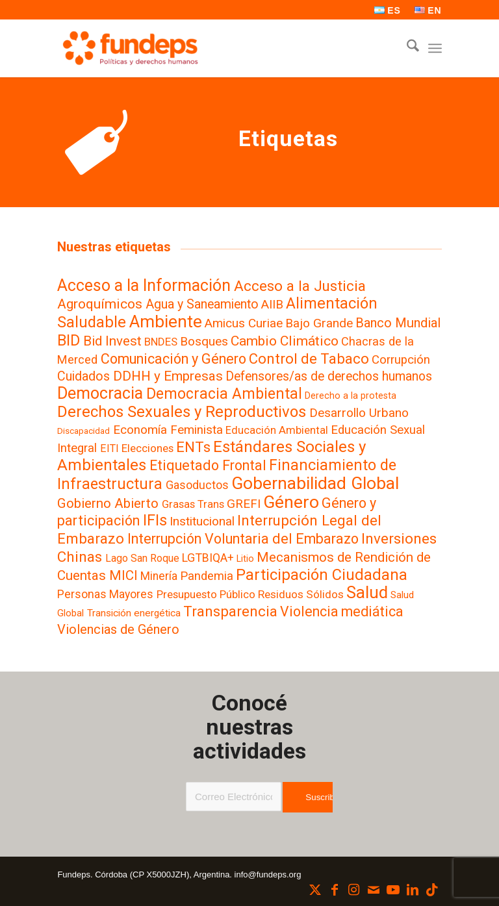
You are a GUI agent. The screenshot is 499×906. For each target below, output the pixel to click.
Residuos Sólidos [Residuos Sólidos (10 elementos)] (301, 594)
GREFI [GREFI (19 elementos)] (244, 503)
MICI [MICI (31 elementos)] (123, 575)
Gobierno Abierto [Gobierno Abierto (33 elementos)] (108, 503)
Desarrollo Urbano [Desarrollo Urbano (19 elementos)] (359, 412)
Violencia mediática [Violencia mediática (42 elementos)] (341, 611)
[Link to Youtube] (393, 890)
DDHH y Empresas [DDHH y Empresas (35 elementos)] (168, 376)
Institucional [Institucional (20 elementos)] (202, 521)
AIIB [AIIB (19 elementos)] (272, 304)
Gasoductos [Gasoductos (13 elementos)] (197, 485)
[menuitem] (388, 10)
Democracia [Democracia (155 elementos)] (100, 393)
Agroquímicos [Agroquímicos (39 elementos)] (99, 304)
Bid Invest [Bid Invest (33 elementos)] (112, 341)
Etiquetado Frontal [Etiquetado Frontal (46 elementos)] (207, 465)
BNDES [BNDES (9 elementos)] (160, 341)
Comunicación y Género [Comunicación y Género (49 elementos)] (173, 359)
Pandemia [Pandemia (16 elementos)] (206, 576)
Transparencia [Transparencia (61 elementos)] (230, 611)
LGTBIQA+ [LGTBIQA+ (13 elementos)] (208, 557)
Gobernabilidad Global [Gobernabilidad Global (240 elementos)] (315, 483)
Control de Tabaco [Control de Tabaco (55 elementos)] (309, 358)
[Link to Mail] (373, 890)
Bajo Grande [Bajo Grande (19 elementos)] (319, 323)
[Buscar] (406, 48)
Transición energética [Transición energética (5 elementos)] (134, 613)
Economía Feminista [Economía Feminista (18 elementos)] (168, 430)
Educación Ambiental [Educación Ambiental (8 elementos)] (276, 430)
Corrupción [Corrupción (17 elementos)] (401, 360)
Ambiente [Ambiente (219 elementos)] (165, 321)
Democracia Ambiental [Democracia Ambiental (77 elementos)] (224, 394)
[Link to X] (315, 890)
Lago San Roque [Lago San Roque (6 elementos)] (142, 558)
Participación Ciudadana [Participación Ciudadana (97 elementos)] (321, 575)
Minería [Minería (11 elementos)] (158, 576)
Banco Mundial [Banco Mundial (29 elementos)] (398, 323)
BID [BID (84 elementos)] (68, 340)
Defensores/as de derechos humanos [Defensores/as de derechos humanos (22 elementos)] (328, 376)
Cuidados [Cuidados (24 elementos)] (83, 376)
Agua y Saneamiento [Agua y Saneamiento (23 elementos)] (202, 304)
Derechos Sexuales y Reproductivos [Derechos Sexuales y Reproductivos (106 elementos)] (181, 412)
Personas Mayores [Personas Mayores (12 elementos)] (105, 594)
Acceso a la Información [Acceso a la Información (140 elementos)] (144, 285)
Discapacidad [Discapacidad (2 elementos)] (83, 431)
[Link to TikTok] (432, 890)
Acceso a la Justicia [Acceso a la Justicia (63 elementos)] (300, 285)
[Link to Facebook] (334, 890)
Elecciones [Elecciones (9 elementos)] (147, 448)
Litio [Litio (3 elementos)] (245, 558)
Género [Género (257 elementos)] (291, 502)
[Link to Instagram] (354, 890)
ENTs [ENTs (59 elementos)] (193, 446)
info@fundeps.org (268, 874)
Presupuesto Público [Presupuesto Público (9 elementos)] (206, 594)
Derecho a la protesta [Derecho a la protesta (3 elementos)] (350, 395)
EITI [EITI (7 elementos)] (109, 448)
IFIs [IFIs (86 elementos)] (155, 520)
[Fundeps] (130, 48)
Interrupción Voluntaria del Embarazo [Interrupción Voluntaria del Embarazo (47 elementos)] (243, 539)
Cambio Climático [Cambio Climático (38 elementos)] (285, 341)
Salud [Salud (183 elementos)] (367, 592)
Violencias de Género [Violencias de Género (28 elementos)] (118, 629)
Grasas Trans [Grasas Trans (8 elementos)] (193, 504)
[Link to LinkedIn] (412, 890)
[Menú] (435, 48)
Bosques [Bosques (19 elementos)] (204, 341)
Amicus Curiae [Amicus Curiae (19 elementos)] (244, 323)
